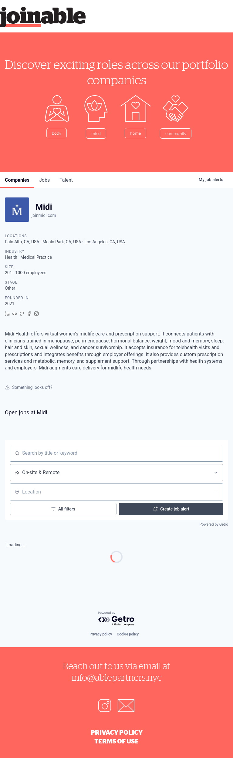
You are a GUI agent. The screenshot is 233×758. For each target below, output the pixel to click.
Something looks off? (28, 387)
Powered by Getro (214, 524)
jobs (44, 180)
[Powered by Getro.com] (116, 618)
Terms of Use (116, 741)
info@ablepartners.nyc (117, 677)
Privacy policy (100, 634)
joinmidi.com (44, 215)
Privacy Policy (117, 732)
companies (17, 180)
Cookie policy (128, 634)
